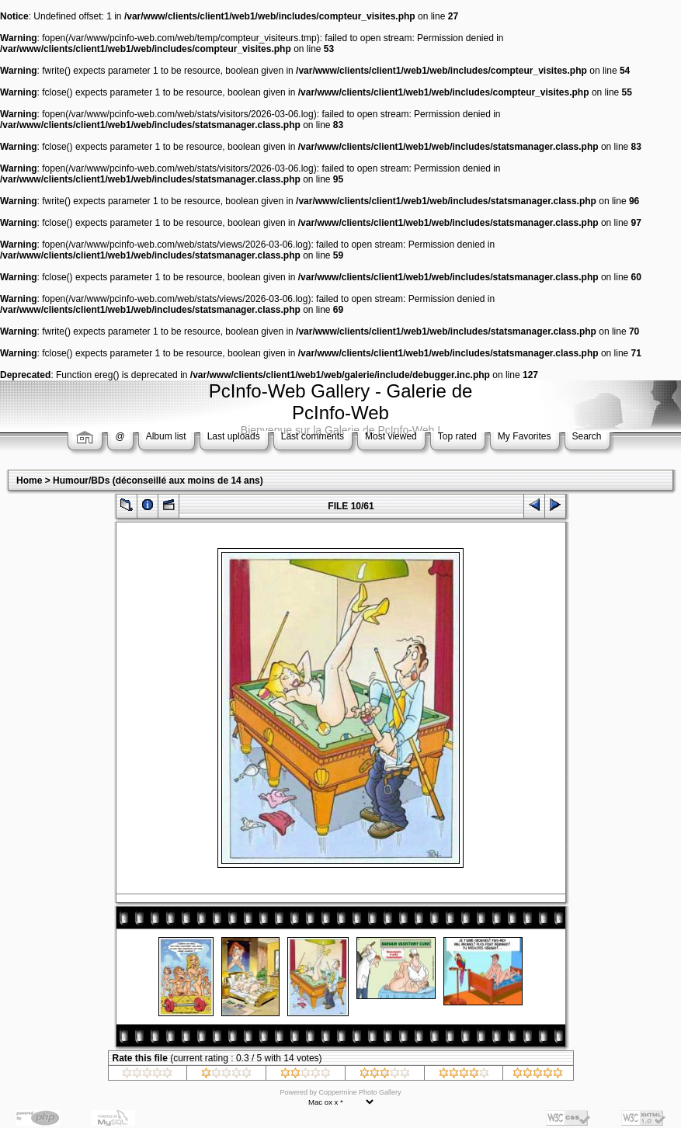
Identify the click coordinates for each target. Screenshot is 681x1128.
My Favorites (524, 436)
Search (587, 436)
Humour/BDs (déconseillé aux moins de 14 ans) (158, 480)
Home (29, 480)
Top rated (457, 436)
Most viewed (391, 436)
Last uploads (233, 436)
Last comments (312, 436)
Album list (166, 436)
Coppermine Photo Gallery (359, 1092)
